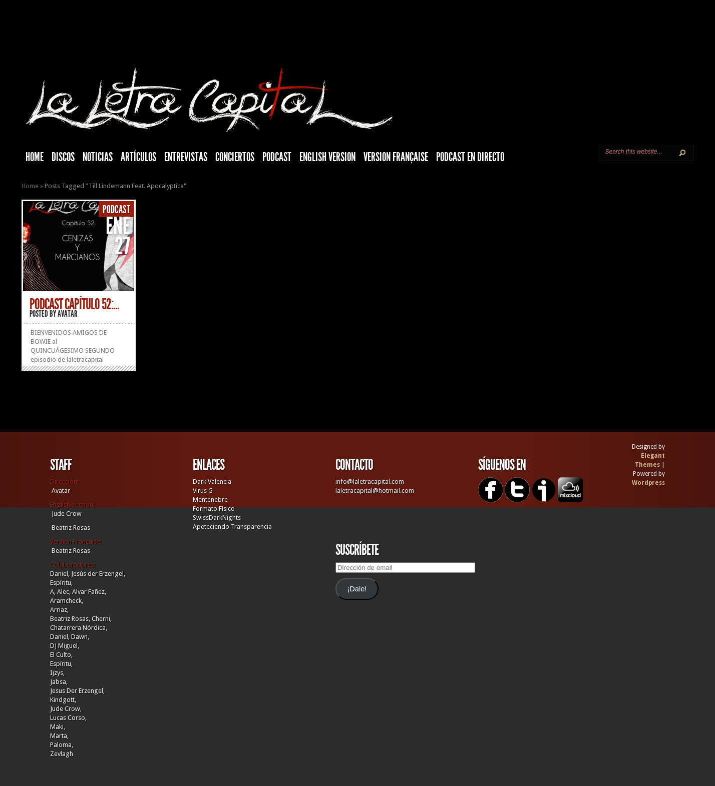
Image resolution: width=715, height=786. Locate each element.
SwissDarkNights (217, 517)
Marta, (59, 735)
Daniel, (60, 573)
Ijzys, (57, 672)
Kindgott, (63, 699)
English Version (327, 157)
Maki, (57, 726)
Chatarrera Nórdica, (78, 627)
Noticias (98, 157)
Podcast (276, 157)
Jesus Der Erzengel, (77, 690)
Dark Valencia (212, 481)
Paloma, (61, 744)
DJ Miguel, (64, 645)
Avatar (68, 313)
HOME (35, 157)
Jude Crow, (66, 708)
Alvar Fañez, (89, 591)
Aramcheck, (66, 600)
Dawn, (79, 636)
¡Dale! (357, 589)
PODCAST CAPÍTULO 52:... (74, 304)
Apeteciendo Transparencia (232, 526)
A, (53, 591)
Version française (396, 157)
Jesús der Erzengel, (98, 573)
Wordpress (648, 482)
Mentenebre (210, 499)
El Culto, (61, 654)
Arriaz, (59, 609)
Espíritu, (61, 582)
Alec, (64, 591)
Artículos (138, 157)
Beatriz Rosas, (71, 618)
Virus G (203, 490)
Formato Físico (214, 508)
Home (30, 186)
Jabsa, (59, 681)
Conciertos (234, 157)
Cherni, (102, 618)
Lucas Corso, (68, 717)
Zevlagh (61, 753)
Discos (63, 157)
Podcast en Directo (470, 157)
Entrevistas (185, 157)
